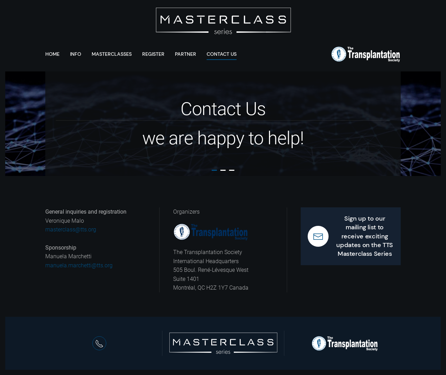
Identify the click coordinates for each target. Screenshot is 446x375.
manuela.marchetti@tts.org (79, 265)
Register (153, 54)
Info (75, 54)
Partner (185, 54)
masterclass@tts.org (70, 229)
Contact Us (222, 54)
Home (52, 54)
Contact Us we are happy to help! (214, 170)
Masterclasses (112, 54)
